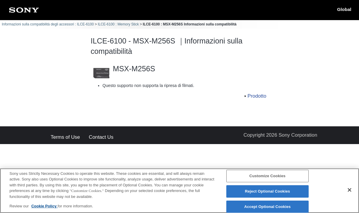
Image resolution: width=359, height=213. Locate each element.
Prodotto (257, 96)
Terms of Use (65, 137)
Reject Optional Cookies (267, 191)
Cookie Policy (44, 206)
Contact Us (101, 137)
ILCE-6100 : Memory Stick (118, 24)
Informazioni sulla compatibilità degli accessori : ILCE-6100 (48, 24)
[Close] (349, 190)
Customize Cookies (267, 176)
